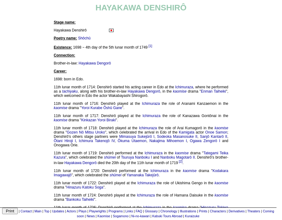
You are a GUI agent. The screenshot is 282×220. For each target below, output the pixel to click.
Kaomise (103, 216)
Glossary (151, 211)
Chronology (168, 211)
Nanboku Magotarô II (177, 157)
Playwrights (97, 211)
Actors (71, 211)
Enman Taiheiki (213, 91)
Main (37, 211)
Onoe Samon (216, 132)
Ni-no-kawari (140, 216)
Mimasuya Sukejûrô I (136, 136)
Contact (26, 211)
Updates (58, 211)
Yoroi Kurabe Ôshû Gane (101, 108)
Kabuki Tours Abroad (167, 216)
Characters (218, 211)
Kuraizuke (192, 216)
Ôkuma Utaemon (132, 141)
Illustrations (188, 211)
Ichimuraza (184, 87)
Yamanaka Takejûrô (142, 175)
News (91, 216)
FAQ (139, 211)
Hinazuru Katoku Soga (84, 187)
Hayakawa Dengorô (95, 63)
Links (129, 211)
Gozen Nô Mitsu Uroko (86, 132)
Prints (203, 211)
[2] (180, 161)
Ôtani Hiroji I (65, 141)
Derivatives (236, 211)
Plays (83, 211)
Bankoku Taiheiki (80, 199)
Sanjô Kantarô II (213, 136)
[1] (150, 46)
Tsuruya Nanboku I (136, 157)
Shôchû (84, 38)
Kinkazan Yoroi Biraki (98, 120)
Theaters (253, 211)
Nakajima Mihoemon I (168, 141)
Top (46, 211)
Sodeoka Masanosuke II (177, 136)
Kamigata (186, 132)
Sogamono (121, 216)
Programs (116, 211)
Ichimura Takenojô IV (97, 141)
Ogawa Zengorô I (205, 141)
